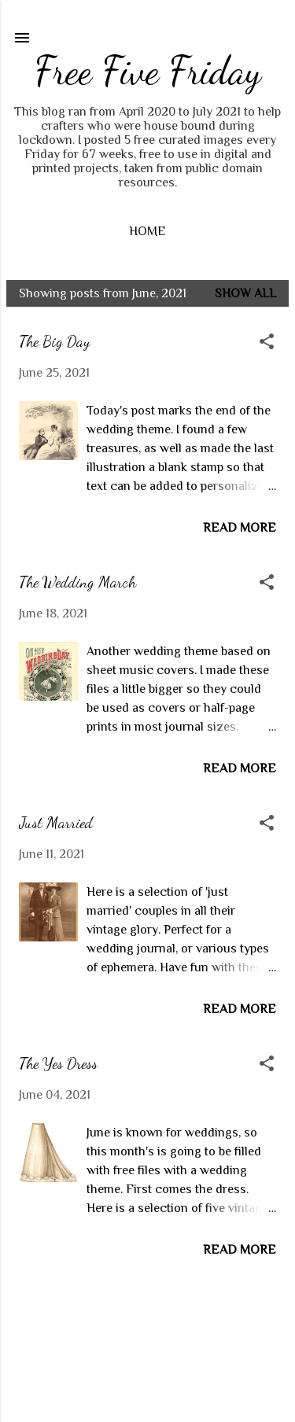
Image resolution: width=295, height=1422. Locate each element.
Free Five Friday (148, 70)
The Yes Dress (58, 1063)
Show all (245, 293)
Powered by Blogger (148, 1381)
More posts (147, 1314)
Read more (239, 528)
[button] (266, 343)
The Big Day (54, 341)
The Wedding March (77, 582)
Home (147, 231)
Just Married (56, 822)
